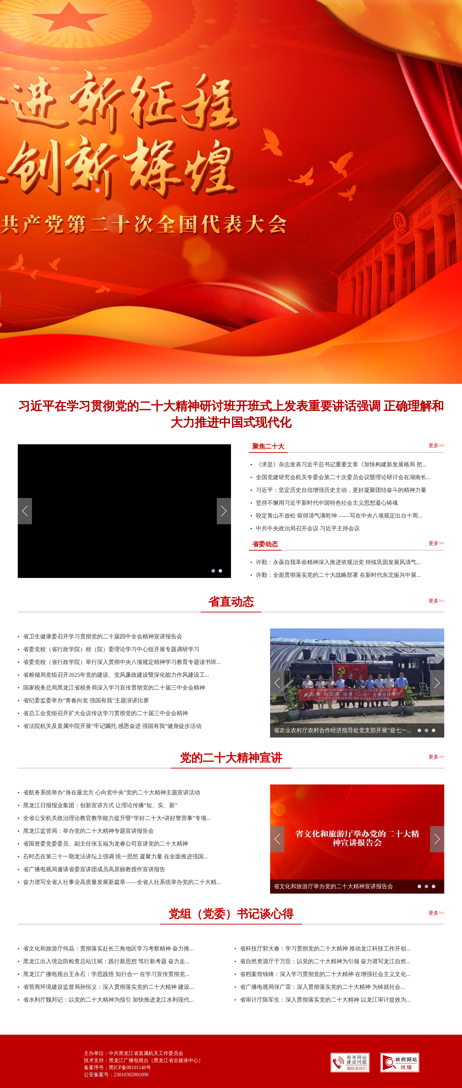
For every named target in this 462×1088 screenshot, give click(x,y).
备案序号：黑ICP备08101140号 (117, 1067)
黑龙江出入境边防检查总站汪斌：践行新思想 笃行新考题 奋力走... (106, 961)
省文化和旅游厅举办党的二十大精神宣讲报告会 (333, 886)
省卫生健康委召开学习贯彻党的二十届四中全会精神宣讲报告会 (102, 636)
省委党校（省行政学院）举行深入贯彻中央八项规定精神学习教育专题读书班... (122, 662)
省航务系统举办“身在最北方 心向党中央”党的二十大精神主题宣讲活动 (111, 792)
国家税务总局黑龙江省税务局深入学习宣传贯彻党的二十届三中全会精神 (114, 688)
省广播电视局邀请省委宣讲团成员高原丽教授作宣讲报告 (94, 869)
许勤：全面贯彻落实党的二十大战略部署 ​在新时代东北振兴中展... (338, 575)
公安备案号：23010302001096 (116, 1074)
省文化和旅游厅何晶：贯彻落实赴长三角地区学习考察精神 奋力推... (108, 948)
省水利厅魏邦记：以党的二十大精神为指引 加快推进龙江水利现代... (108, 1000)
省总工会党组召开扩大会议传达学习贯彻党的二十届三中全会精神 (105, 713)
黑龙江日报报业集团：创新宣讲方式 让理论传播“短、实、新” (100, 805)
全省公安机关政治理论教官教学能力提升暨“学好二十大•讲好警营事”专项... (117, 818)
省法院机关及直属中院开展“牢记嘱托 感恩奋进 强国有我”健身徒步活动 (112, 726)
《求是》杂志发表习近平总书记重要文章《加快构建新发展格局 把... (341, 464)
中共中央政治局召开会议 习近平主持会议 (308, 528)
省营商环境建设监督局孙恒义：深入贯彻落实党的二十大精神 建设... (108, 987)
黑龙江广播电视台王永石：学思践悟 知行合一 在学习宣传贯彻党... (106, 974)
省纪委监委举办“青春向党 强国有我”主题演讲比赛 (86, 700)
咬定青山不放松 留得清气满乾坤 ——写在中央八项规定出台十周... (339, 516)
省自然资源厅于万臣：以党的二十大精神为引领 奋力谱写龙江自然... (325, 961)
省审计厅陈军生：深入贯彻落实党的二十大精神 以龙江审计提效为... (325, 1000)
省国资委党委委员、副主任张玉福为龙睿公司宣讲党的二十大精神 (105, 844)
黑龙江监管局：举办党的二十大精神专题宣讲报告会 (88, 831)
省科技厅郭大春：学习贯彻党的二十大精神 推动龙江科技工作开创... (325, 948)
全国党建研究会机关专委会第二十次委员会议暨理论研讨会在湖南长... (343, 477)
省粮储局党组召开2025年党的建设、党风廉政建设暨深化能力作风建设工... (116, 675)
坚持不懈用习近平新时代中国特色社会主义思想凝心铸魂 (327, 503)
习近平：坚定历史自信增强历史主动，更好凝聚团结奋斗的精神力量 (341, 490)
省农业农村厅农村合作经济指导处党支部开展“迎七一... (342, 730)
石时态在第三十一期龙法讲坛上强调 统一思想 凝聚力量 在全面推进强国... (115, 856)
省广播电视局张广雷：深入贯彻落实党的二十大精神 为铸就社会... (322, 987)
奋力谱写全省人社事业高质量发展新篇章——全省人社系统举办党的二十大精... (122, 882)
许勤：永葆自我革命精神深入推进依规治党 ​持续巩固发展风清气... (338, 562)
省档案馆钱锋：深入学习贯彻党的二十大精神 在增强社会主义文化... (325, 974)
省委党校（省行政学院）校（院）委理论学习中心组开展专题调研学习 (111, 649)
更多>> (436, 445)
